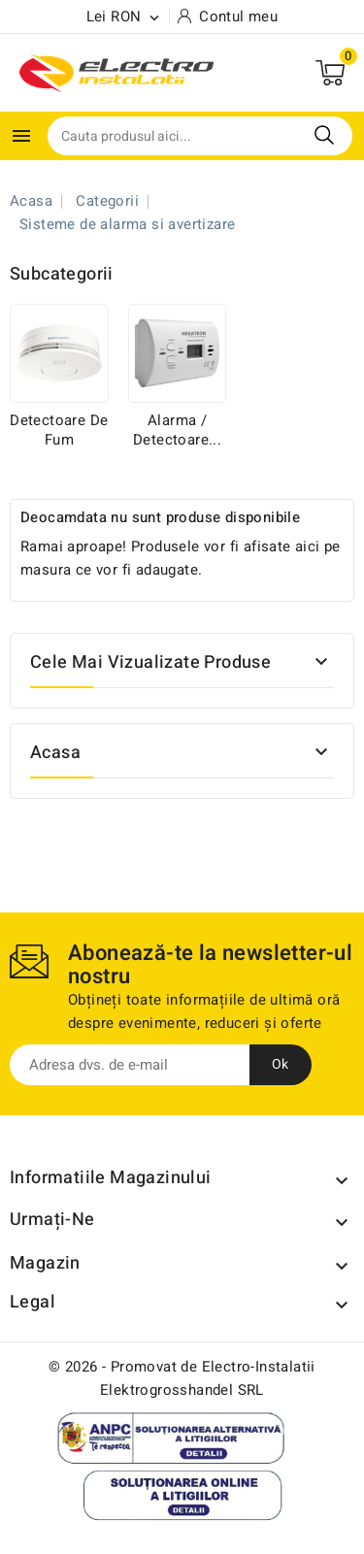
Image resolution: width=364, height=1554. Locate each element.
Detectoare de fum (59, 430)
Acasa (55, 753)
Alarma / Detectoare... (177, 430)
